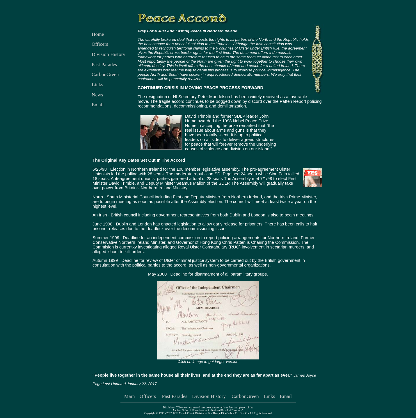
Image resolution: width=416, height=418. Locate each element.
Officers (100, 44)
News (97, 95)
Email (98, 104)
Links (97, 84)
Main (129, 396)
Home (98, 34)
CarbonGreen (105, 74)
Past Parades (104, 64)
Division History (108, 54)
